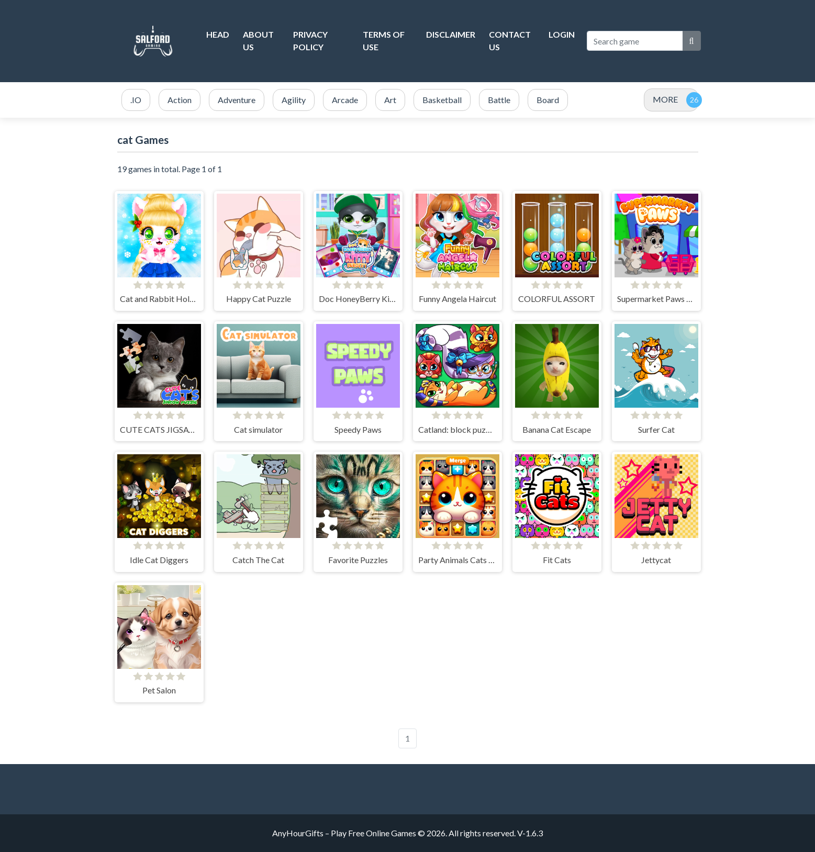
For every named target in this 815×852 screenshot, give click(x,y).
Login (562, 34)
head (217, 34)
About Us (258, 40)
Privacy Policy (310, 40)
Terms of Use (384, 40)
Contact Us (510, 40)
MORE (665, 99)
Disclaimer (450, 34)
